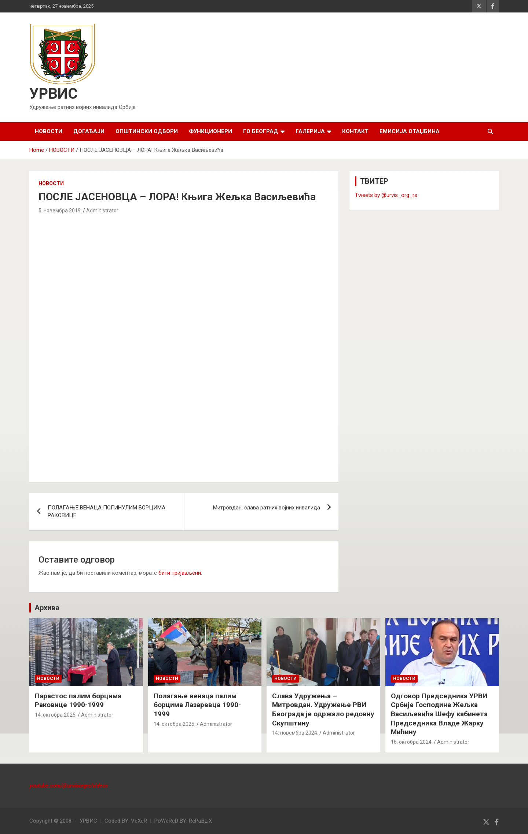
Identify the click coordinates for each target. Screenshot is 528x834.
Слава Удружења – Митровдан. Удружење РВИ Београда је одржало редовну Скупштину (323, 709)
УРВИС (53, 93)
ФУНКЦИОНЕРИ (210, 131)
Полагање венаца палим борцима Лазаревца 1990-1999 (197, 705)
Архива (46, 607)
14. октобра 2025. (56, 715)
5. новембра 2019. (60, 210)
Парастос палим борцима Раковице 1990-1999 (78, 700)
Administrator (102, 210)
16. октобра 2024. (412, 742)
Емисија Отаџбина (410, 131)
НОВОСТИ (48, 131)
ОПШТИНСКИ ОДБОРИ (146, 131)
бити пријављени (179, 573)
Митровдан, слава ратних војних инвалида (266, 507)
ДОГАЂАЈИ (88, 131)
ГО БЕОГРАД (260, 131)
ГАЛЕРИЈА (310, 131)
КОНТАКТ (355, 131)
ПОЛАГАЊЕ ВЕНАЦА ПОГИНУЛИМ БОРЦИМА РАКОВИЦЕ (106, 511)
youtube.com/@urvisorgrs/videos (68, 785)
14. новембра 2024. (295, 733)
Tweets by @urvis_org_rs (386, 195)
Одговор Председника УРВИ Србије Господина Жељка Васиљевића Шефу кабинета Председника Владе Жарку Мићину (439, 714)
